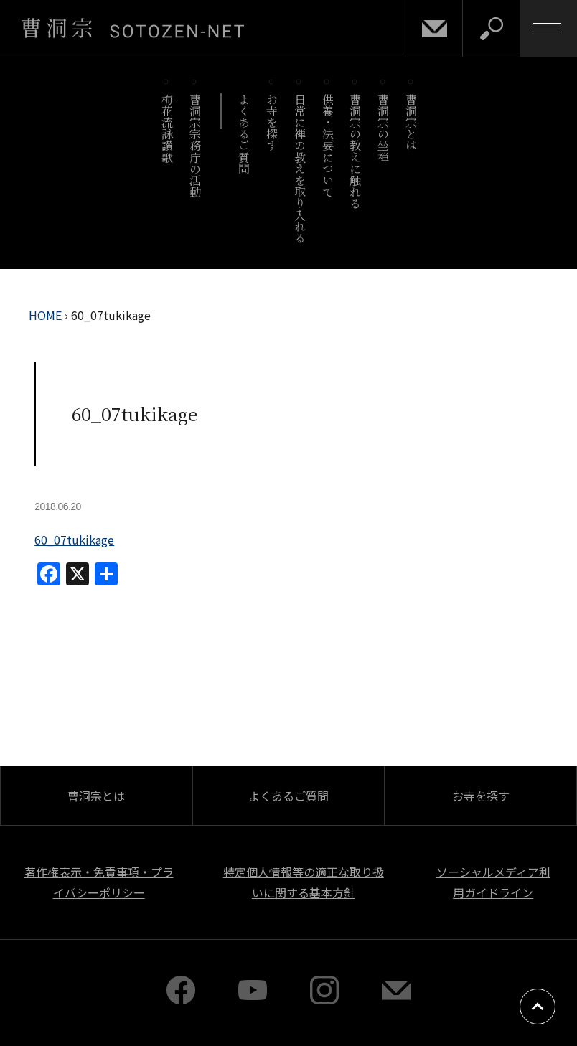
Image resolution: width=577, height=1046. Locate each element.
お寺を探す (272, 122)
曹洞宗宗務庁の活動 (195, 145)
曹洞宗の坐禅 (383, 128)
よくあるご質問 (244, 133)
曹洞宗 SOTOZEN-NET (133, 28)
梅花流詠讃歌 (167, 128)
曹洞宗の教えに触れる (355, 151)
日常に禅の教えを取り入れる (299, 168)
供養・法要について (327, 145)
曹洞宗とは (411, 122)
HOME (45, 315)
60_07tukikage (74, 539)
